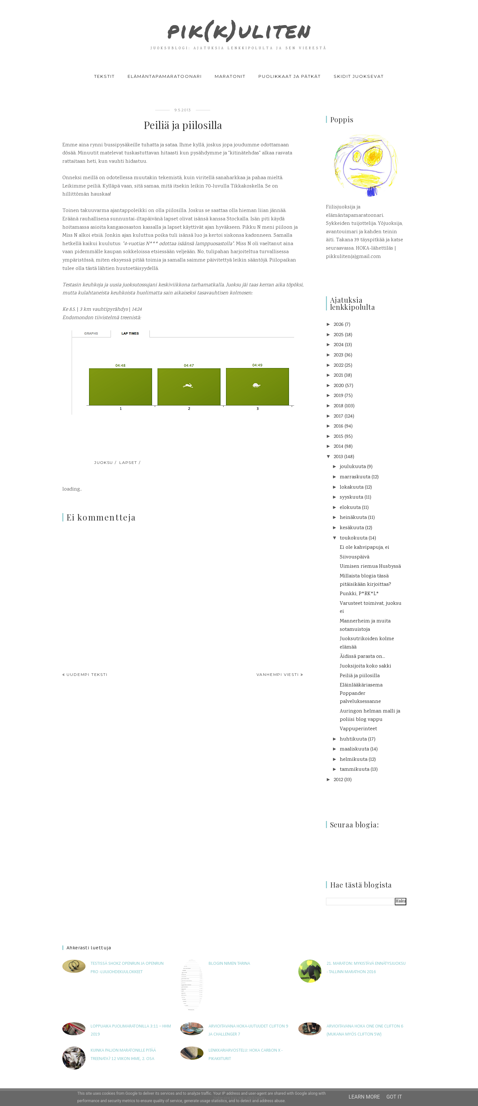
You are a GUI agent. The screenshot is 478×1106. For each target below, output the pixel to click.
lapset (128, 462)
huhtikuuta (353, 739)
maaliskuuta (354, 749)
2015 (338, 436)
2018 (338, 406)
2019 (338, 396)
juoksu (103, 462)
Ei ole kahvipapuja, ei (364, 547)
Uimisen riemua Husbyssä (370, 566)
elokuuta (350, 508)
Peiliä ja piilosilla (360, 676)
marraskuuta (355, 477)
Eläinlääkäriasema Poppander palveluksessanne (361, 693)
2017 (338, 416)
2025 (339, 335)
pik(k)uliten (239, 27)
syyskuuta (351, 497)
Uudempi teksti (87, 674)
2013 (338, 457)
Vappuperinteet (358, 729)
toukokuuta (353, 538)
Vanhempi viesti (278, 674)
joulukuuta (353, 467)
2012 (338, 780)
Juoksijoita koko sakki (365, 666)
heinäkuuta (353, 517)
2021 (338, 375)
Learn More (364, 1097)
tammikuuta (354, 769)
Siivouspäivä (354, 557)
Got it (394, 1097)
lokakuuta (352, 487)
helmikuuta (353, 759)
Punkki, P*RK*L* (359, 594)
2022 (338, 365)
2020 (339, 386)
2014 (338, 446)
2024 (339, 345)
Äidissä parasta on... (362, 656)
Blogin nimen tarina (229, 963)
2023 (338, 355)
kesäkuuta (352, 528)
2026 (339, 324)
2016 (338, 426)
